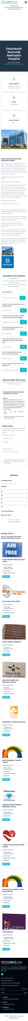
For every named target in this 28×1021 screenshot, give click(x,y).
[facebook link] (2, 974)
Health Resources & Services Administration (10, 983)
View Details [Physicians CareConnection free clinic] (6, 734)
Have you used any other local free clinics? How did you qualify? (13, 353)
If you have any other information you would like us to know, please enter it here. (13, 340)
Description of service (7, 449)
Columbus (17, 62)
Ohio (13, 62)
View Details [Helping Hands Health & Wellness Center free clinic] (6, 819)
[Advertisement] (14, 26)
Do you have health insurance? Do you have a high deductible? (13, 328)
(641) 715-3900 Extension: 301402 (16, 7)
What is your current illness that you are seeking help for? (13, 305)
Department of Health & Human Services (10, 985)
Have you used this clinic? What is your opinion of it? (13, 364)
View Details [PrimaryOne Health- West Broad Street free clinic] (6, 906)
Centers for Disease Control (7, 978)
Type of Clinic (5, 442)
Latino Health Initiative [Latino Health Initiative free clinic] (11, 642)
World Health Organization (7, 980)
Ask (22, 297)
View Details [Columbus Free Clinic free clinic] (6, 616)
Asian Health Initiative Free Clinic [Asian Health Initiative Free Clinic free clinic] (13, 561)
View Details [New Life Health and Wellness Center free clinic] (6, 697)
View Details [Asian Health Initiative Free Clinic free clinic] (6, 576)
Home (9, 62)
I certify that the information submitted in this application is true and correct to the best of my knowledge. (14, 461)
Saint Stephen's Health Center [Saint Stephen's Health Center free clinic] (11, 761)
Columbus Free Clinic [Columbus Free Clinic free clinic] (11, 601)
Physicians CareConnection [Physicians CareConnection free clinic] (14, 722)
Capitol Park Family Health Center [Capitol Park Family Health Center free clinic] (13, 846)
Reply (23, 310)
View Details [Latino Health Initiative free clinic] (6, 654)
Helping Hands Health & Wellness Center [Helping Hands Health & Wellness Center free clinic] (12, 806)
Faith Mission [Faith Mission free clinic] (7, 932)
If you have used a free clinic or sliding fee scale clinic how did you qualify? (13, 316)
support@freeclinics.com (16, 9)
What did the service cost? (8, 435)
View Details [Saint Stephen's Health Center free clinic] (6, 779)
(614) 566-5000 (14, 104)
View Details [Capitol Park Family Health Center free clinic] (6, 864)
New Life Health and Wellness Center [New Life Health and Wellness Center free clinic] (10, 681)
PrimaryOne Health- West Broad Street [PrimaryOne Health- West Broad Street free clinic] (13, 890)
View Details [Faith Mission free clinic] (6, 949)
